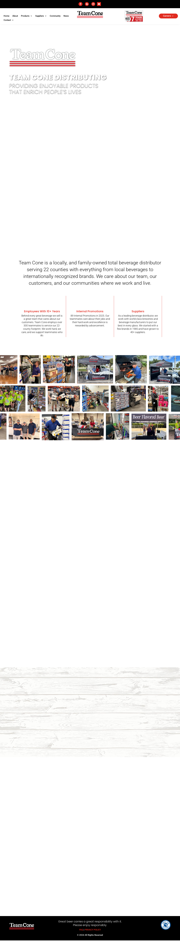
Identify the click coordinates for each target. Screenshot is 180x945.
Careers (167, 16)
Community (55, 16)
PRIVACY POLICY (93, 930)
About (15, 16)
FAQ (81, 930)
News (66, 16)
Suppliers (39, 16)
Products (25, 16)
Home (6, 16)
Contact (7, 20)
